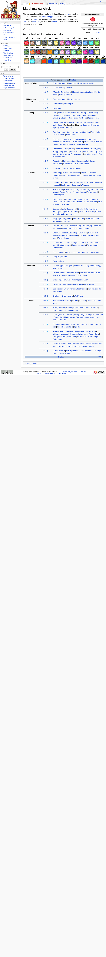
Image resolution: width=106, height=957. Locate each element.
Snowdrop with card (60, 118)
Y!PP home (7, 46)
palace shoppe (47, 17)
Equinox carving (64, 113)
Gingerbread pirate (87, 315)
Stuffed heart (57, 339)
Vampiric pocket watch (79, 280)
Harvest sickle (93, 233)
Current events (8, 32)
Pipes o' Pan (81, 115)
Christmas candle (59, 344)
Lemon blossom (76, 152)
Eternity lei (93, 209)
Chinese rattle (58, 104)
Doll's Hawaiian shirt (69, 209)
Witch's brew (78, 296)
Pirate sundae (75, 173)
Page (26, 4)
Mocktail (57, 185)
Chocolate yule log (72, 315)
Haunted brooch (59, 273)
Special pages (8, 80)
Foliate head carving (78, 113)
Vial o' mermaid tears (68, 214)
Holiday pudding (59, 307)
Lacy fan (79, 190)
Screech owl (78, 266)
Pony (55, 310)
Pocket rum (71, 337)
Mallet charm (68, 164)
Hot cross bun (93, 122)
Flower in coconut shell (77, 122)
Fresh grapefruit (83, 161)
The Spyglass (8, 53)
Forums (6, 51)
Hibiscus (65, 173)
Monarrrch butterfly (90, 152)
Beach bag (57, 173)
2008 (44, 301)
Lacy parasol (67, 219)
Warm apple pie (58, 261)
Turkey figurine (63, 238)
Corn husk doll (58, 226)
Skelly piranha (90, 266)
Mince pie (99, 315)
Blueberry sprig (58, 199)
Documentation (8, 55)
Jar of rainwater (75, 168)
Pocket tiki (89, 219)
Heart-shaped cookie (86, 83)
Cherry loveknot (58, 243)
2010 (44, 113)
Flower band (57, 161)
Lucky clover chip (80, 139)
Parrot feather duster (68, 115)
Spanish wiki (7, 60)
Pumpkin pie (76, 228)
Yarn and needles (59, 320)
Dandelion (56, 168)
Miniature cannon (87, 324)
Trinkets (73, 80)
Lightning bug (88, 190)
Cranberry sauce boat (61, 324)
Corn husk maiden (87, 243)
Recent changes (9, 37)
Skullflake (69, 327)
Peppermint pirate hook (79, 334)
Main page (7, 25)
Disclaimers (63, 373)
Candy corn (57, 284)
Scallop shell (65, 185)
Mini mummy (67, 284)
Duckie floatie (83, 209)
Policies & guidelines (10, 28)
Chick (55, 113)
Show (100, 357)
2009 (44, 307)
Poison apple (78, 284)
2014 (44, 88)
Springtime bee (82, 144)
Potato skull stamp (87, 273)
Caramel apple (58, 266)
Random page (8, 35)
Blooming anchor (59, 132)
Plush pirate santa (59, 337)
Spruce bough (93, 337)
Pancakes (95, 125)
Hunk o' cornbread (81, 252)
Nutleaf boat (66, 228)
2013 (44, 139)
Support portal (8, 48)
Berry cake (57, 209)
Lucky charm (57, 125)
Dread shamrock (59, 135)
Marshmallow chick (71, 125)
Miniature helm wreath (61, 334)
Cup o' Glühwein (59, 351)
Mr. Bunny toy (85, 125)
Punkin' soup (94, 252)
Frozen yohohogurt (60, 212)
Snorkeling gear (58, 195)
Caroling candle (58, 315)
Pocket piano (92, 245)
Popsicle (84, 173)
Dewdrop (56, 139)
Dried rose (57, 296)
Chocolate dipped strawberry (82, 92)
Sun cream (76, 185)
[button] (100, 357)
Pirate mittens (94, 334)
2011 (44, 83)
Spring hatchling (59, 144)
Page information (9, 88)
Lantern (75, 301)
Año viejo (56, 92)
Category (27, 364)
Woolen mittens (64, 353)
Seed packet (70, 135)
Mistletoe (82, 301)
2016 (44, 92)
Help (5, 39)
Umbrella (68, 128)
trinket (67, 14)
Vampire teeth (58, 291)
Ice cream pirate (71, 199)
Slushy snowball (64, 346)
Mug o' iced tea (84, 199)
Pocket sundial (92, 192)
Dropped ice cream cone (62, 182)
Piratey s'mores (65, 192)
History (62, 4)
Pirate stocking (69, 317)
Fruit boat (75, 182)
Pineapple (94, 199)
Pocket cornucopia (79, 245)
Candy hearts (66, 92)
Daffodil (55, 122)
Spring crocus (65, 154)
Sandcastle (57, 175)
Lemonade (98, 182)
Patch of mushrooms (81, 164)
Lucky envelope (74, 99)
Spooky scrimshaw (68, 275)
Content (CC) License (69, 372)
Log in (101, 1)
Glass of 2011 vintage (70, 233)
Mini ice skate (91, 331)
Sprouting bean (93, 118)
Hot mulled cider (72, 235)
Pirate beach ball (59, 202)
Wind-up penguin (65, 95)
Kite (91, 182)
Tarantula (66, 280)
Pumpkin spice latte (60, 257)
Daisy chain (95, 132)
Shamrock (91, 115)
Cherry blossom (72, 132)
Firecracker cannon (60, 99)
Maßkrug (82, 235)
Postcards (92, 173)
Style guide (7, 30)
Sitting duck (98, 142)
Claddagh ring (84, 132)
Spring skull (71, 144)
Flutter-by (65, 168)
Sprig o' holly (75, 346)
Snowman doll (73, 310)
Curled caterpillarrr (82, 149)
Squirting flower (58, 128)
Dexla (98, 32)
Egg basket (64, 122)
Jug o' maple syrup (85, 226)
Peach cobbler (78, 219)
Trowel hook (88, 142)
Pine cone (94, 307)
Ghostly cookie (81, 289)
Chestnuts (56, 233)
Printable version (9, 83)
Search (3, 64)
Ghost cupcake (67, 296)
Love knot (68, 88)
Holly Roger (70, 307)
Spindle (77, 327)
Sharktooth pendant (86, 212)
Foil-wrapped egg (69, 161)
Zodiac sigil (66, 221)
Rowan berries (58, 248)
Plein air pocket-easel (74, 202)
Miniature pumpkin (64, 245)
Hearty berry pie (59, 235)
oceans (54, 22)
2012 (44, 104)
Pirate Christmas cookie (75, 344)
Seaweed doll (73, 212)
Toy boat (79, 317)
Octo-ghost (69, 266)
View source (53, 4)
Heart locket (72, 83)
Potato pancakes (72, 351)
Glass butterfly (93, 113)
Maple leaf (97, 226)
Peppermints (58, 317)
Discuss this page (37, 4)
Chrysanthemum (59, 252)
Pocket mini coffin (72, 273)
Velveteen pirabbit (90, 154)
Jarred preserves (71, 226)
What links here (8, 76)
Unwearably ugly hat (91, 317)
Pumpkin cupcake (94, 289)
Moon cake (57, 228)
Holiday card (74, 324)
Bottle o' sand (58, 190)
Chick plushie (69, 149)
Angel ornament (59, 331)
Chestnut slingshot (72, 243)
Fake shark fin (69, 190)
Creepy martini (69, 289)
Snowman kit (82, 337)
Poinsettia (61, 327)
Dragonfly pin (95, 149)
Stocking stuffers (88, 346)
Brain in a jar (57, 280)
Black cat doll (58, 289)
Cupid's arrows (58, 88)
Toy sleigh (97, 351)
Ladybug (56, 115)
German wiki (7, 57)
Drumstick (70, 252)
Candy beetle (58, 149)
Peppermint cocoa (82, 307)
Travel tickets (65, 204)
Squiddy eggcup (77, 154)
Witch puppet (89, 284)
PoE (24, 22)
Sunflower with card (88, 175)
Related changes (9, 78)
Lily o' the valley (66, 139)
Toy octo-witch (82, 275)
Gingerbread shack (64, 301)
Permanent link (8, 85)
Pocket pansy (65, 142)
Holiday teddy (79, 331)
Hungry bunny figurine (61, 152)
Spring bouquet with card (78, 118)
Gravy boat (83, 233)
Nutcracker (91, 301)
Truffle (55, 353)
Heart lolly (69, 331)
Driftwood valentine (60, 83)
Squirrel (86, 228)
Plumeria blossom (79, 192)
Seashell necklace (90, 202)
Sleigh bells (62, 310)
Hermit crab (84, 182)
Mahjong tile (68, 104)
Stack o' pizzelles (86, 351)
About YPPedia (50, 373)
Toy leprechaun (77, 142)
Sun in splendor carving (71, 175)
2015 (44, 161)
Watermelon (85, 185)
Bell (54, 301)
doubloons (36, 22)
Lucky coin (57, 108)
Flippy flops (57, 219)
